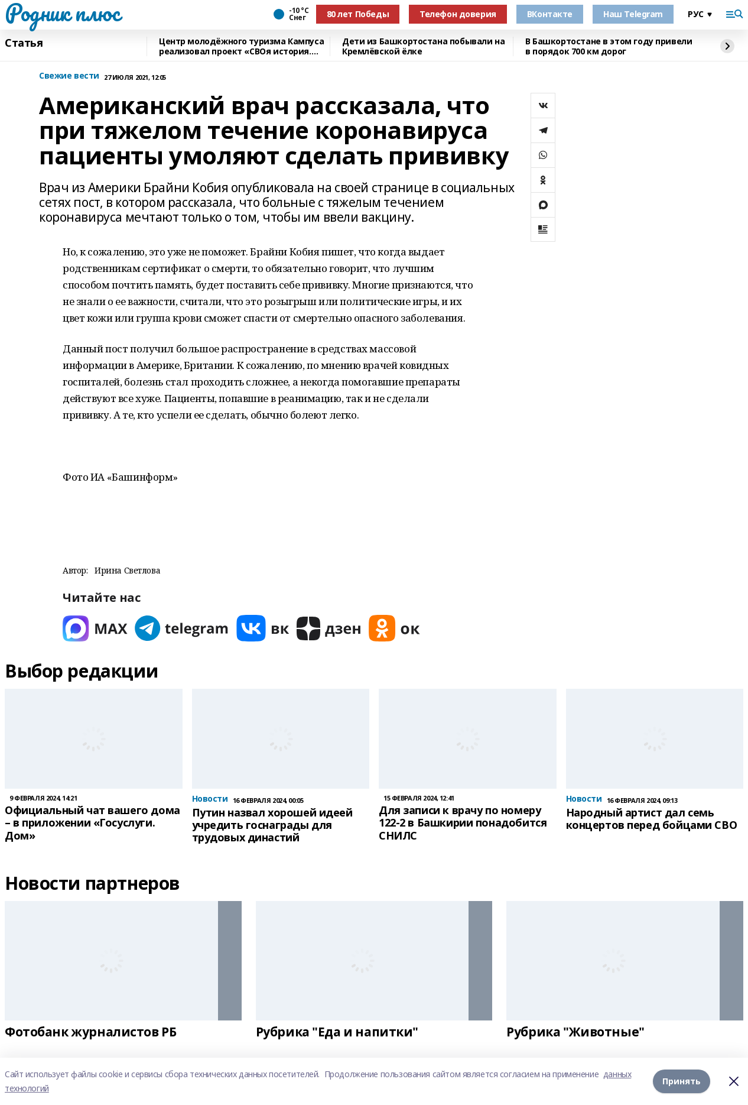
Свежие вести (69, 76)
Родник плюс (62, 12)
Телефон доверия (457, 14)
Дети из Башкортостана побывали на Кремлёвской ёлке (423, 46)
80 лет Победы (358, 14)
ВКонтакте (550, 14)
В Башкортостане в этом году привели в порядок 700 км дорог (608, 46)
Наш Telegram (633, 14)
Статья (24, 43)
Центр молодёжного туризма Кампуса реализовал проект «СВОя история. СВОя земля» (241, 46)
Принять (681, 1081)
